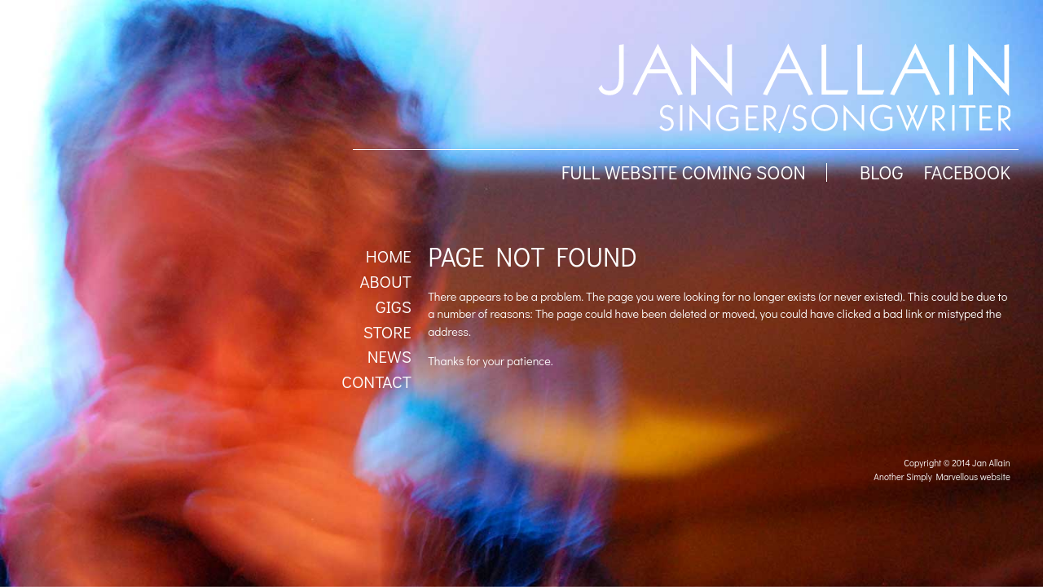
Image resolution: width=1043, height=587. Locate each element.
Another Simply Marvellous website (942, 476)
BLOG (882, 172)
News (389, 356)
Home (388, 256)
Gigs (393, 306)
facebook (966, 172)
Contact (376, 381)
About (385, 281)
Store (387, 331)
